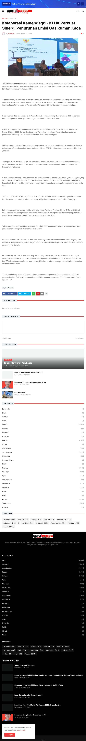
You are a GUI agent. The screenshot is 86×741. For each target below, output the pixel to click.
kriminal (43, 507)
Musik (43, 464)
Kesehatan (43, 456)
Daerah (43, 425)
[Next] (82, 4)
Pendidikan (43, 484)
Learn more (21, 730)
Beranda (5, 18)
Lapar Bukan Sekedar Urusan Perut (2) (28, 372)
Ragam (43, 499)
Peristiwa (43, 488)
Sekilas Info (43, 503)
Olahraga (43, 472)
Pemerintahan (43, 480)
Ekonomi (43, 432)
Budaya (43, 417)
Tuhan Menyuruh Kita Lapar (24, 4)
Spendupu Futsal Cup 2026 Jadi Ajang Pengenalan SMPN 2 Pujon (38, 685)
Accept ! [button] (10, 735)
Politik (43, 491)
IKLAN (43, 444)
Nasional (13, 18)
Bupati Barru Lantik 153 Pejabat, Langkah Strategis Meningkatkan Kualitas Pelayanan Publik (48, 675)
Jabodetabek (43, 452)
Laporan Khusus (43, 460)
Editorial (43, 429)
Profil (43, 495)
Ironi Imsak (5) (19, 392)
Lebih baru (7, 338)
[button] (3, 11)
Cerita (43, 421)
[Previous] (78, 4)
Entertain (43, 436)
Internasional (43, 448)
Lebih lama (79, 338)
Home (43, 740)
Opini (43, 476)
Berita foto (43, 409)
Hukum (43, 440)
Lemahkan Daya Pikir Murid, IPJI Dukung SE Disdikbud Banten (37, 705)
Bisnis (43, 413)
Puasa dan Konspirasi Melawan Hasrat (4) (30, 382)
